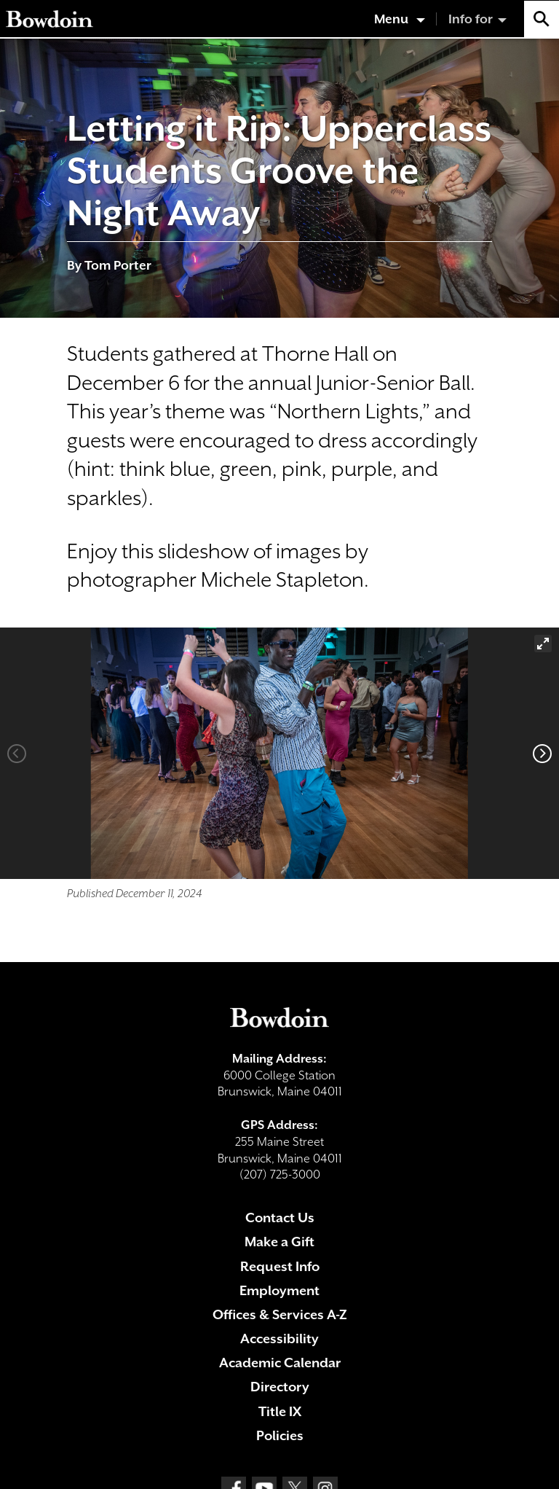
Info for (470, 19)
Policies (280, 1435)
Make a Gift (279, 1241)
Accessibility (279, 1338)
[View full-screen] (543, 643)
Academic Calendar (280, 1362)
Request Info (280, 1266)
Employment (279, 1290)
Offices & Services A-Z (280, 1314)
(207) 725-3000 (279, 1174)
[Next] (542, 753)
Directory (279, 1386)
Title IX (279, 1411)
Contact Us (279, 1217)
